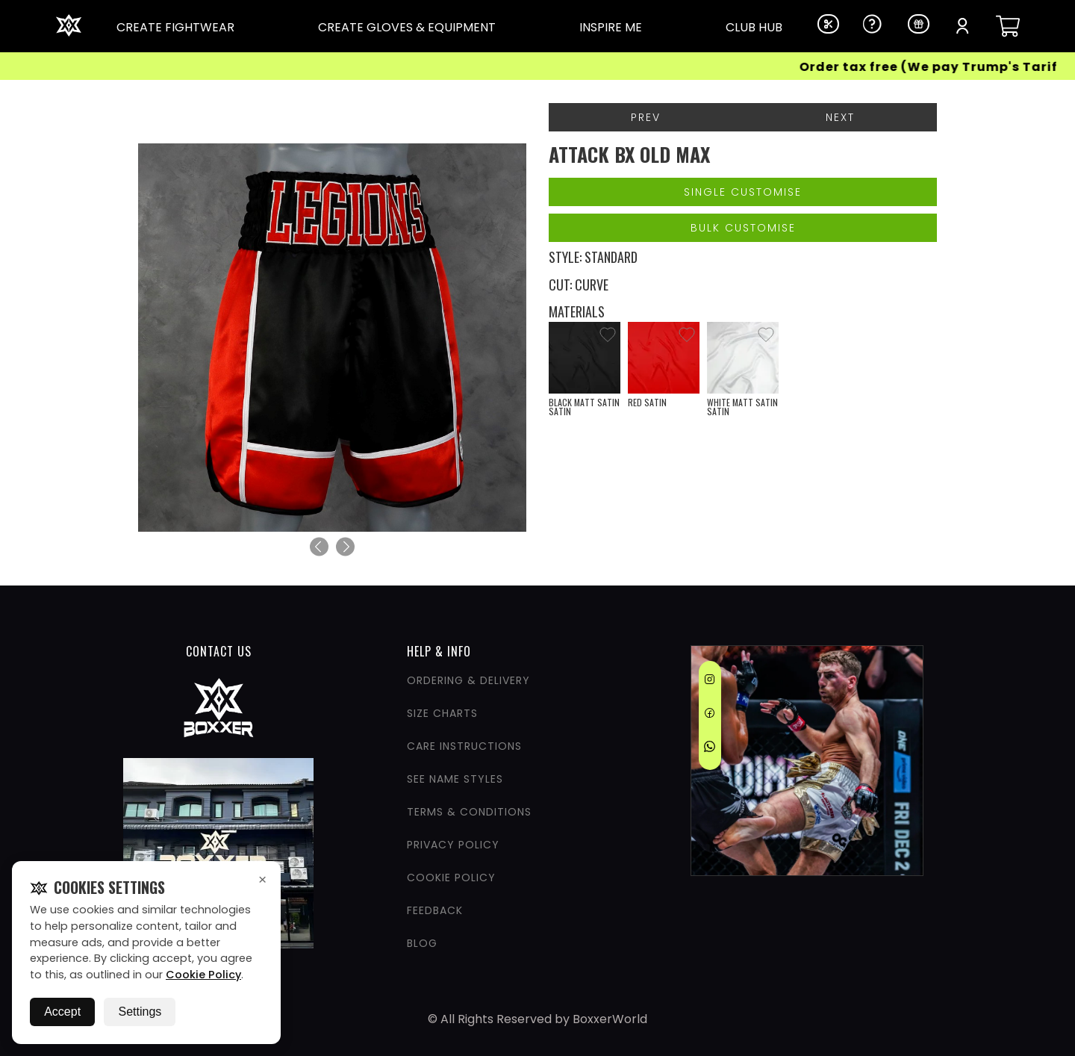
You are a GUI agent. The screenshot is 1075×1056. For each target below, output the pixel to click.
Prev (646, 117)
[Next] (345, 547)
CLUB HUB (754, 27)
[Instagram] (709, 682)
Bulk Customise (743, 227)
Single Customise (743, 191)
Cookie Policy (203, 974)
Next (840, 117)
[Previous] (319, 547)
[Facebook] (709, 715)
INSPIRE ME (610, 27)
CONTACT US (219, 651)
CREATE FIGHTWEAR (175, 27)
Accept (62, 1011)
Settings (139, 1011)
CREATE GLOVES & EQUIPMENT (407, 27)
